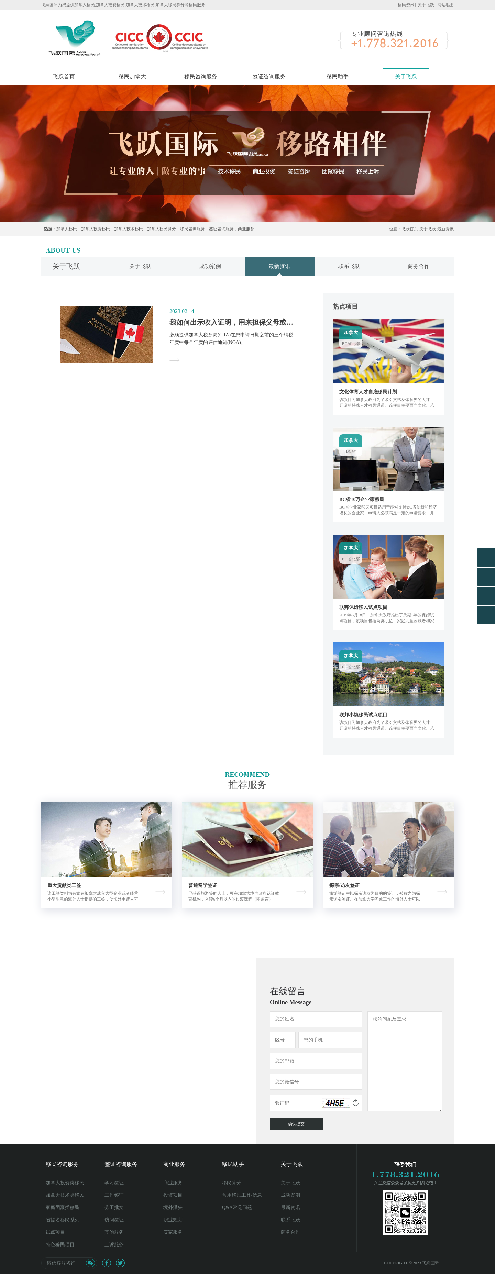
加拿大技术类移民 (65, 1195)
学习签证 (114, 1182)
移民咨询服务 (200, 76)
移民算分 (231, 1182)
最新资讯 (445, 228)
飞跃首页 (64, 76)
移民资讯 (406, 4)
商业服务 (246, 228)
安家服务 (173, 1232)
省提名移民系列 (62, 1219)
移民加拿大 (132, 76)
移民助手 (338, 76)
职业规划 (173, 1219)
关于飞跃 (426, 4)
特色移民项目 (60, 1244)
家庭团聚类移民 (62, 1207)
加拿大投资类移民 (65, 1182)
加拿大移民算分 (161, 228)
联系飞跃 (290, 1219)
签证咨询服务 (269, 76)
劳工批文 (114, 1207)
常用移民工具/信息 (242, 1195)
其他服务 (114, 1232)
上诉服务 (114, 1244)
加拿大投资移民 (95, 228)
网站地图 (445, 4)
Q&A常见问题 (237, 1207)
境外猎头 (173, 1207)
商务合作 (290, 1232)
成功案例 (290, 1195)
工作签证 (114, 1195)
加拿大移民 (66, 228)
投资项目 (173, 1195)
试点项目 (55, 1232)
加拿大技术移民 (128, 228)
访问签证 (114, 1219)
